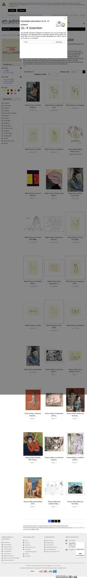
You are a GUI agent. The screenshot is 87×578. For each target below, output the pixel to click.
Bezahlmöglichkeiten (51, 547)
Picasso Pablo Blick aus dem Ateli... (75, 503)
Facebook (67, 576)
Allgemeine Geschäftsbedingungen (31, 550)
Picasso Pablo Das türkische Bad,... (54, 503)
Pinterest (75, 576)
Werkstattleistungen (9, 560)
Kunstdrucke (7, 542)
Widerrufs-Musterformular (52, 551)
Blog (26, 540)
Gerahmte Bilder (8, 547)
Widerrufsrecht (50, 545)
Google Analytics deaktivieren (57, 568)
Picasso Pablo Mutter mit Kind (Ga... (75, 414)
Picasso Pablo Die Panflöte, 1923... (33, 503)
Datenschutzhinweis (30, 547)
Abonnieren (59, 42)
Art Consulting (7, 553)
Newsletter (28, 556)
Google (70, 576)
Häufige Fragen (50, 542)
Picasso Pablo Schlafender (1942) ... (54, 414)
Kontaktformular (81, 527)
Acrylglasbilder (7, 551)
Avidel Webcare (57, 565)
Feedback (61, 576)
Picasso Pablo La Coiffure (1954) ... (75, 458)
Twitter (73, 576)
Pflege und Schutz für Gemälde (11, 558)
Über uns (27, 542)
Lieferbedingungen (51, 549)
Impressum (27, 545)
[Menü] (84, 543)
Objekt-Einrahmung (9, 555)
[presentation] (44, 48)
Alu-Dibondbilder (8, 549)
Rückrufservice (75, 527)
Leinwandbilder (7, 544)
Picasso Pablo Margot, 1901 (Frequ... (33, 458)
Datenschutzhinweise (27, 568)
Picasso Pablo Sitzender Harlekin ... (33, 414)
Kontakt (27, 554)
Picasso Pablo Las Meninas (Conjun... (54, 458)
